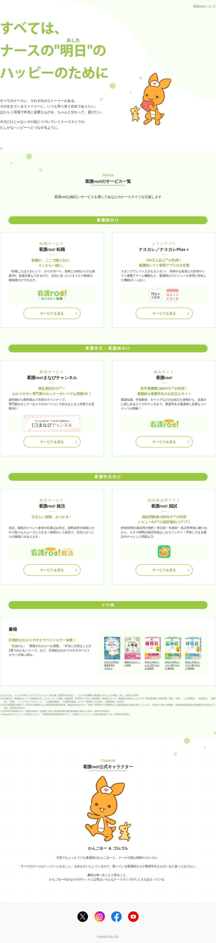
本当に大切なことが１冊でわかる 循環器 (152, 665)
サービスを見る (52, 313)
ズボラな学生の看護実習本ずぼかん (111, 665)
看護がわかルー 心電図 (132, 663)
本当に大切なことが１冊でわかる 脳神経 (172, 665)
